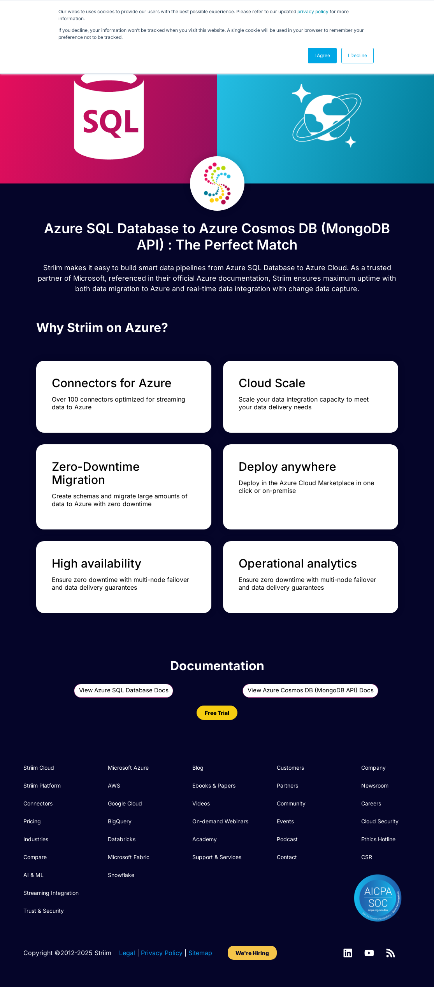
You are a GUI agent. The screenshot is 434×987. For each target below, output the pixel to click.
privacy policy (313, 11)
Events (285, 821)
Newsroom (374, 785)
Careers (371, 803)
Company (373, 767)
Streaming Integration (51, 892)
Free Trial (217, 712)
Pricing (32, 821)
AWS (114, 785)
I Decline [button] (357, 55)
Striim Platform (42, 785)
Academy (204, 839)
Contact (287, 857)
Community (291, 803)
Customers (290, 767)
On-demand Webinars (220, 821)
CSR (366, 857)
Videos (201, 803)
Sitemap (200, 953)
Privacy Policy (162, 953)
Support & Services (216, 857)
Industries (35, 839)
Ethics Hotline (378, 839)
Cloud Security (380, 821)
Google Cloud (125, 803)
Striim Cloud (38, 767)
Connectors (38, 803)
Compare (35, 857)
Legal (127, 953)
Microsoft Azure (128, 767)
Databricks (121, 839)
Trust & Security (43, 910)
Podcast (287, 839)
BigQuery (120, 821)
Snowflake (121, 875)
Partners (287, 785)
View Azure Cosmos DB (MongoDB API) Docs (311, 690)
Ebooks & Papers (213, 785)
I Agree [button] (322, 55)
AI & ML (33, 875)
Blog (198, 767)
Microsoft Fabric (128, 857)
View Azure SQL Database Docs (124, 690)
